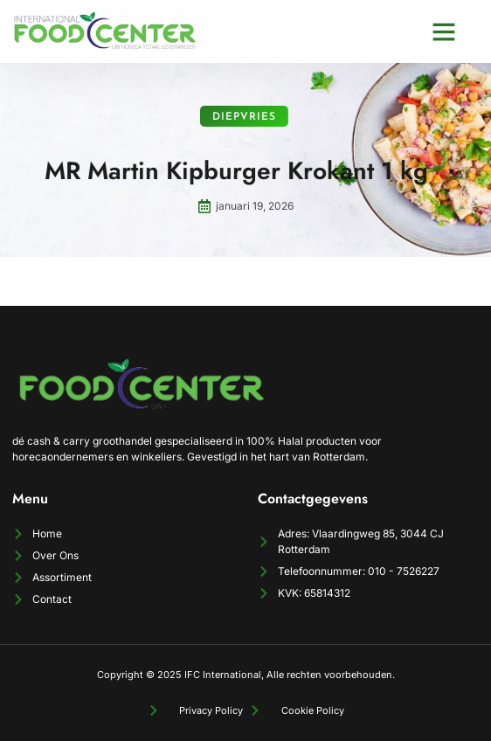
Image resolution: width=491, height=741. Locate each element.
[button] (443, 31)
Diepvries (220, 117)
